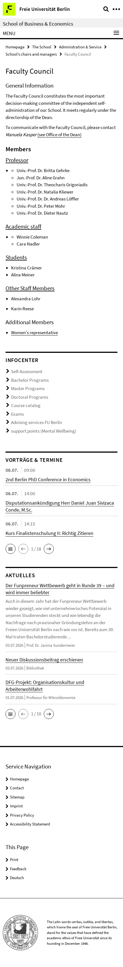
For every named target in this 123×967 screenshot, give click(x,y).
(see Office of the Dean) (59, 135)
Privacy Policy (22, 815)
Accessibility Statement (30, 824)
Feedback (18, 868)
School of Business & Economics (38, 23)
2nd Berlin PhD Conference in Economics (48, 479)
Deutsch (17, 877)
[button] (11, 548)
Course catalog (25, 405)
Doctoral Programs (29, 397)
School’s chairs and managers (31, 54)
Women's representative (34, 332)
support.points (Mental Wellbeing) (43, 431)
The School (41, 46)
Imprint (16, 806)
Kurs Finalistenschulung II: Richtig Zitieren (49, 533)
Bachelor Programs (30, 380)
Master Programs (28, 388)
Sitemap (17, 797)
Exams (17, 414)
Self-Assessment (26, 371)
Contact (17, 787)
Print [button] (14, 859)
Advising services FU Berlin (36, 422)
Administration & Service (80, 46)
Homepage (15, 46)
